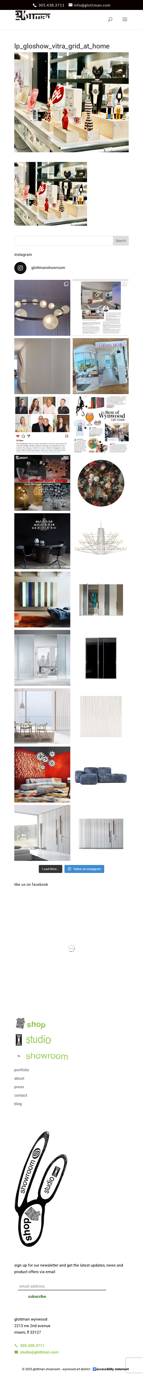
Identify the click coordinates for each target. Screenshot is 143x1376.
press (19, 1087)
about (19, 1078)
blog (18, 1104)
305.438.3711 (51, 5)
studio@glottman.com (36, 1352)
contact (20, 1095)
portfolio (21, 1070)
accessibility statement (112, 1369)
